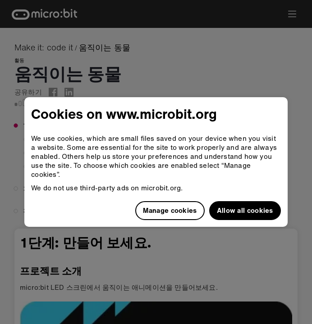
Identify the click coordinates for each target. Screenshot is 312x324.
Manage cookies (170, 210)
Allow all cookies (245, 210)
